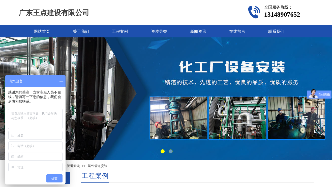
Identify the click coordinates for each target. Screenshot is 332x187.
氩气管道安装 (97, 166)
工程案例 (120, 31)
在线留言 (237, 31)
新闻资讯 (198, 31)
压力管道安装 (70, 166)
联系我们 (276, 31)
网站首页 (42, 31)
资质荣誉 (159, 31)
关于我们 (81, 31)
